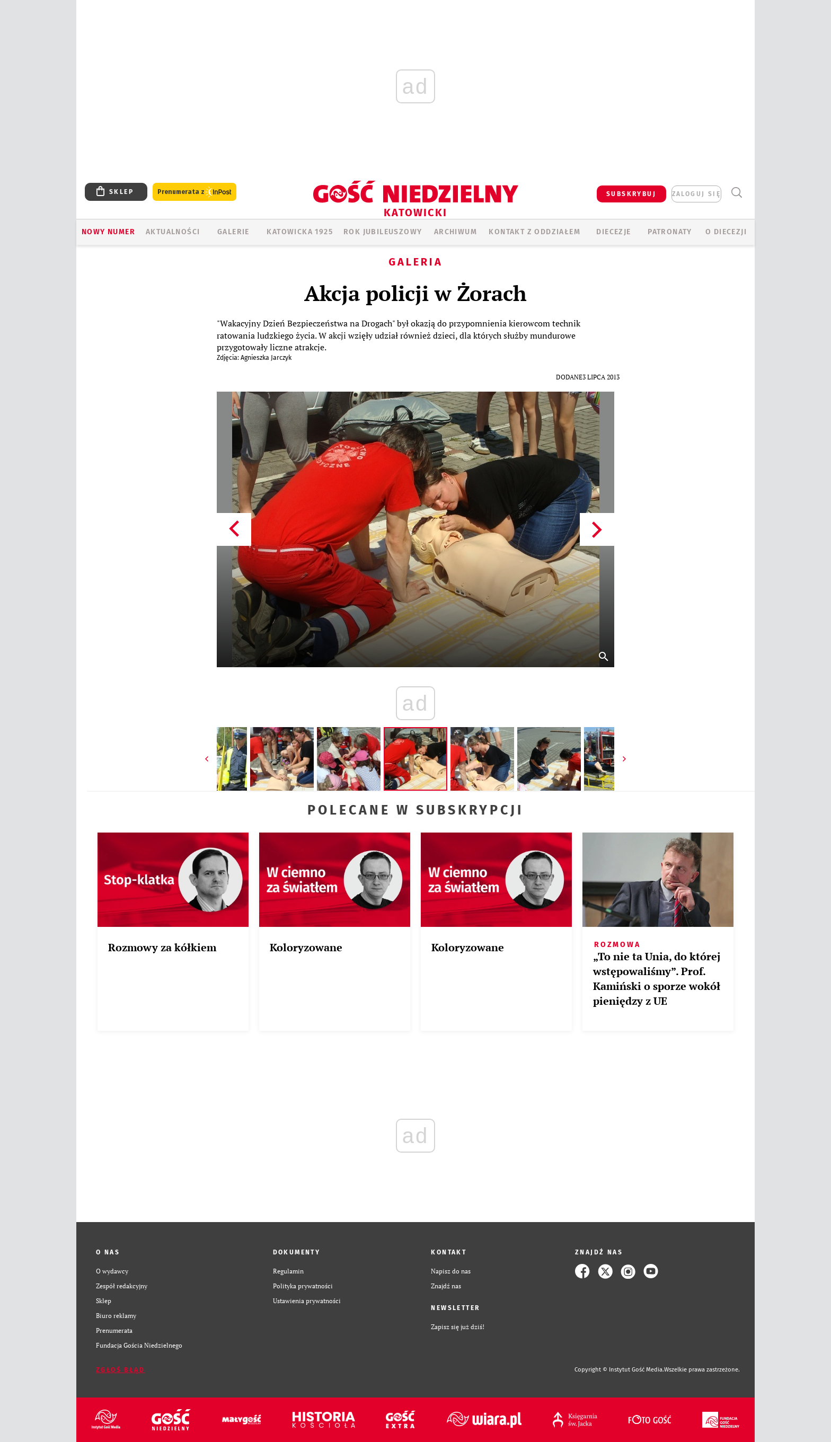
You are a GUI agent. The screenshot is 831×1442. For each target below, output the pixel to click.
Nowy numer (108, 231)
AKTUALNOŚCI (173, 231)
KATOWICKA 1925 (300, 231)
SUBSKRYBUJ (631, 194)
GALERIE (233, 231)
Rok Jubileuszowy (382, 231)
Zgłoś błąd (120, 1370)
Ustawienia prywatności (307, 1301)
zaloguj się (696, 194)
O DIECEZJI (726, 231)
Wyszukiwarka (736, 192)
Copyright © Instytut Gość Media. (619, 1369)
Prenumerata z (194, 192)
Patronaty (670, 231)
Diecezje (613, 231)
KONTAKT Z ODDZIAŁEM (534, 231)
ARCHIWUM (455, 231)
